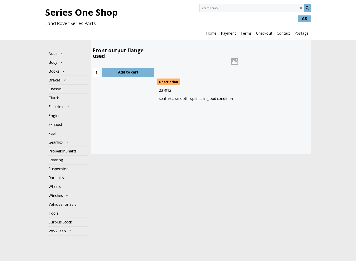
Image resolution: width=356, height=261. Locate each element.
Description (168, 82)
